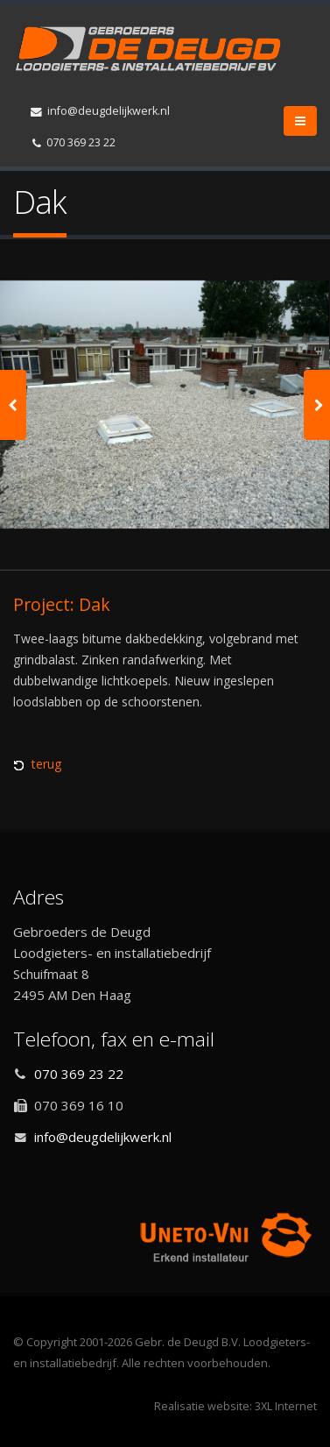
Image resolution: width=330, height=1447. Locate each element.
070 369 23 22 (74, 142)
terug (46, 763)
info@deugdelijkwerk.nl (100, 110)
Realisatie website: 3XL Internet (235, 1406)
